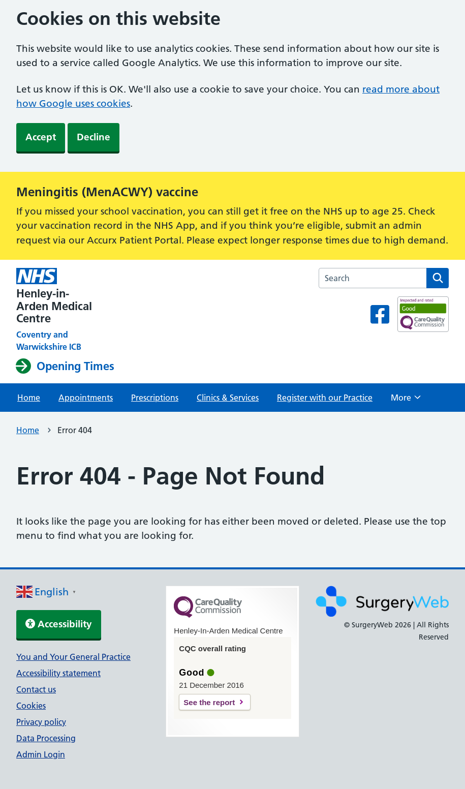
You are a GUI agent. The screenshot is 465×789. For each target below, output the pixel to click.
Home (28, 397)
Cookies (31, 706)
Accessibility (58, 624)
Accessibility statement (58, 673)
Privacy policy (41, 722)
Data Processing (46, 738)
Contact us (36, 689)
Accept (40, 137)
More (406, 400)
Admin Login (40, 754)
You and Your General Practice (73, 657)
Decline (93, 137)
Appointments (85, 397)
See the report (209, 702)
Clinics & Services (228, 397)
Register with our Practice (325, 397)
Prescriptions (154, 397)
